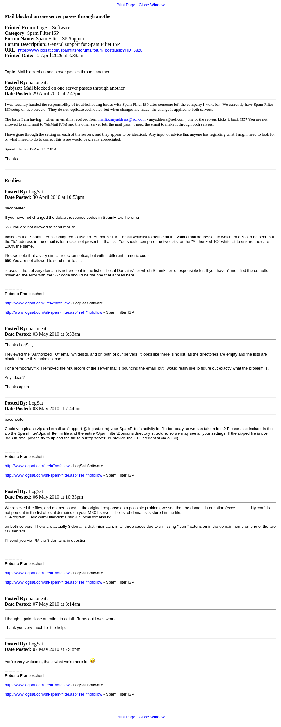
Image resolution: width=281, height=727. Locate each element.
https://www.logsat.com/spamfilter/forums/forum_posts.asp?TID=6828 (80, 50)
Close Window (152, 4)
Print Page (125, 4)
